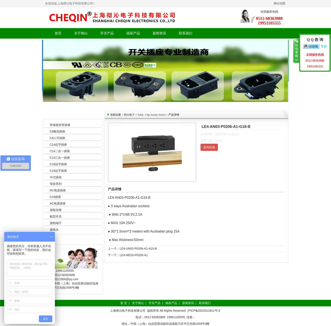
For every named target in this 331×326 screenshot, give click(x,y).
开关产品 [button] (107, 33)
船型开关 (56, 216)
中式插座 (56, 177)
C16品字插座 (58, 170)
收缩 (296, 50)
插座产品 (171, 303)
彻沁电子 (129, 114)
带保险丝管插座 (60, 125)
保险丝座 (56, 210)
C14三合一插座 (60, 157)
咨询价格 (209, 147)
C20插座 (55, 197)
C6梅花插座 (57, 131)
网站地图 (279, 3)
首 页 (123, 303)
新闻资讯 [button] (159, 33)
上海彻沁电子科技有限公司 (75, 3)
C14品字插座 (58, 144)
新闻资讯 (188, 303)
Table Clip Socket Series (151, 114)
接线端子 (56, 223)
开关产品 (154, 303)
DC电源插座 (58, 190)
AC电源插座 (58, 203)
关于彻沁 (81, 33)
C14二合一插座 (60, 151)
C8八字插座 (57, 138)
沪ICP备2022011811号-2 (203, 310)
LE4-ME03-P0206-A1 (134, 255)
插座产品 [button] (133, 33)
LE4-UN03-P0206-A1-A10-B (138, 248)
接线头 (54, 229)
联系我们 (185, 33)
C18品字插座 (58, 164)
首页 (58, 33)
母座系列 (56, 183)
